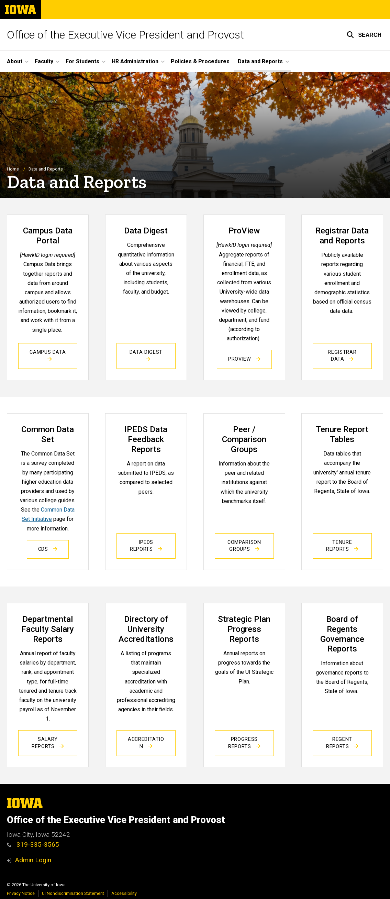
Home (13, 169)
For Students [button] (82, 61)
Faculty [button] (44, 61)
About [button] (14, 61)
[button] (364, 34)
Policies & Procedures (200, 61)
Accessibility (124, 893)
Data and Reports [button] (260, 61)
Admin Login (33, 860)
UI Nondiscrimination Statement (73, 893)
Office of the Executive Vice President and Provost (125, 34)
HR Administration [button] (135, 61)
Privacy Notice (21, 893)
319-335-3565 (33, 844)
